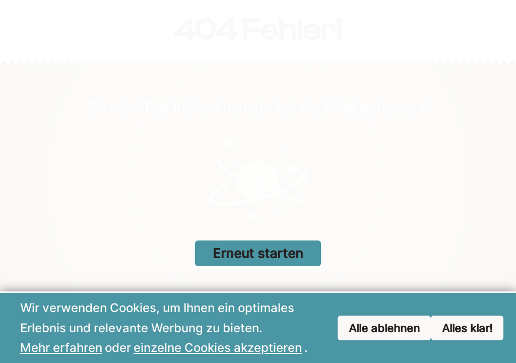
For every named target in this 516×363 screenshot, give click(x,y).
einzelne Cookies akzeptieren (218, 348)
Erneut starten (258, 253)
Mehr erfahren (61, 348)
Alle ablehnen (384, 328)
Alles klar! (467, 328)
